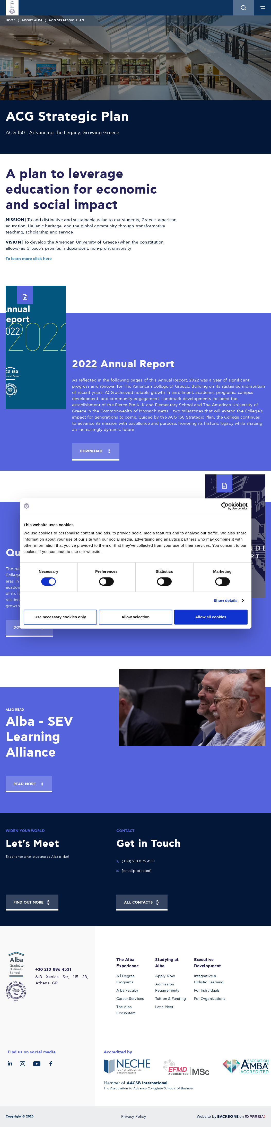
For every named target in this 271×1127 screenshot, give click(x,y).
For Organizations (209, 998)
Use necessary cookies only (60, 617)
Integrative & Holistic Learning (209, 979)
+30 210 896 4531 (53, 969)
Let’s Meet (164, 1007)
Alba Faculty (127, 990)
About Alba (32, 20)
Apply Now (165, 976)
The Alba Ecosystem (126, 1010)
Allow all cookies (210, 617)
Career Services (130, 998)
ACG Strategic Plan (66, 20)
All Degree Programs (125, 979)
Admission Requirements (167, 987)
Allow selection (135, 617)
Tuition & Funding (170, 998)
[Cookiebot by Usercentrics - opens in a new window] (225, 506)
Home (10, 20)
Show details (226, 600)
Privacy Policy (133, 1116)
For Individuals (207, 990)
